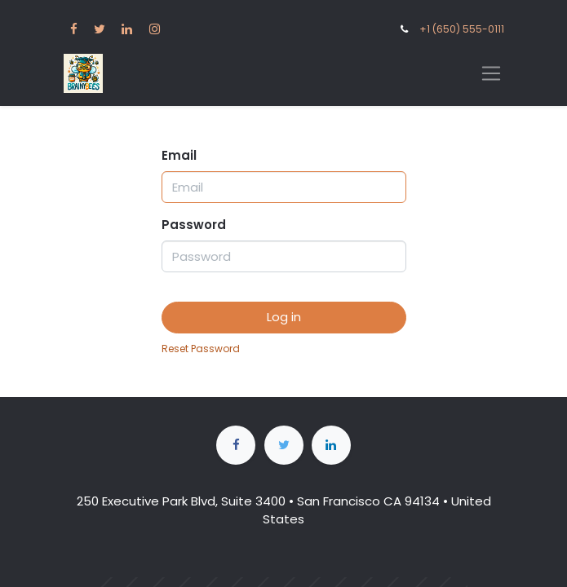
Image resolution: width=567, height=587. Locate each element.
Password (194, 224)
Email (179, 155)
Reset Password (201, 348)
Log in (284, 316)
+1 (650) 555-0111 (461, 29)
